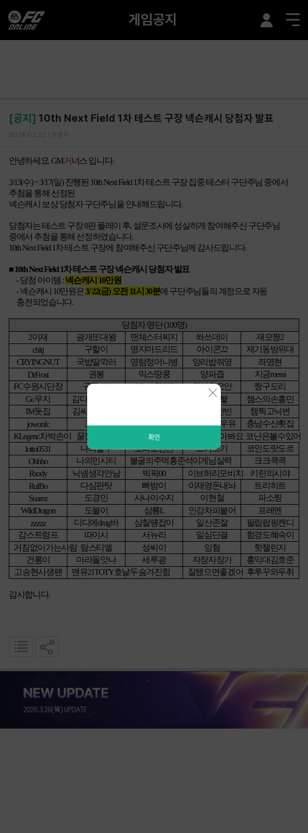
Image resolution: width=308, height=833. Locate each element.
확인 (154, 437)
